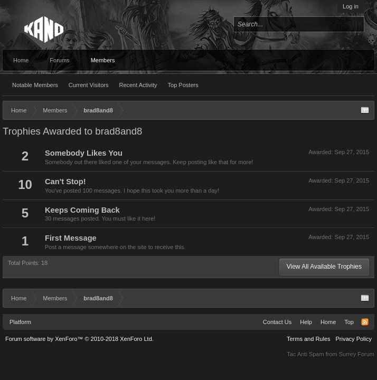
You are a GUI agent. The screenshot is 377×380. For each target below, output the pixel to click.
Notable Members (35, 85)
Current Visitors (89, 85)
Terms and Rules (309, 339)
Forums (59, 60)
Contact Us (277, 322)
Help (306, 322)
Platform (20, 322)
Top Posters (183, 85)
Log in (351, 6)
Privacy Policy (354, 339)
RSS (365, 322)
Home (21, 60)
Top (349, 322)
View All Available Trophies (324, 266)
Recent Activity (138, 85)
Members (103, 60)
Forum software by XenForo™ (79, 339)
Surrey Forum (356, 354)
